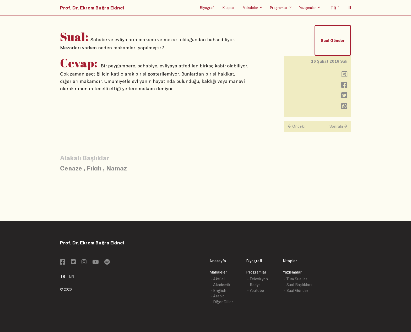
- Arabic (217, 296)
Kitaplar (228, 7)
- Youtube (255, 290)
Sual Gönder (332, 40)
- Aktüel (217, 279)
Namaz (116, 168)
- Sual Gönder (296, 290)
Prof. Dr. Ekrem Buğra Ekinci (92, 7)
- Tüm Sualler (295, 279)
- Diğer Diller (221, 301)
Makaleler (218, 272)
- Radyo (254, 284)
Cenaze (71, 168)
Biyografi (207, 7)
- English (218, 290)
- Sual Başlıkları (298, 284)
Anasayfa (217, 261)
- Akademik (220, 284)
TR (62, 276)
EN (71, 276)
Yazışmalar (292, 272)
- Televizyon (257, 279)
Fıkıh (94, 168)
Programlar (256, 272)
